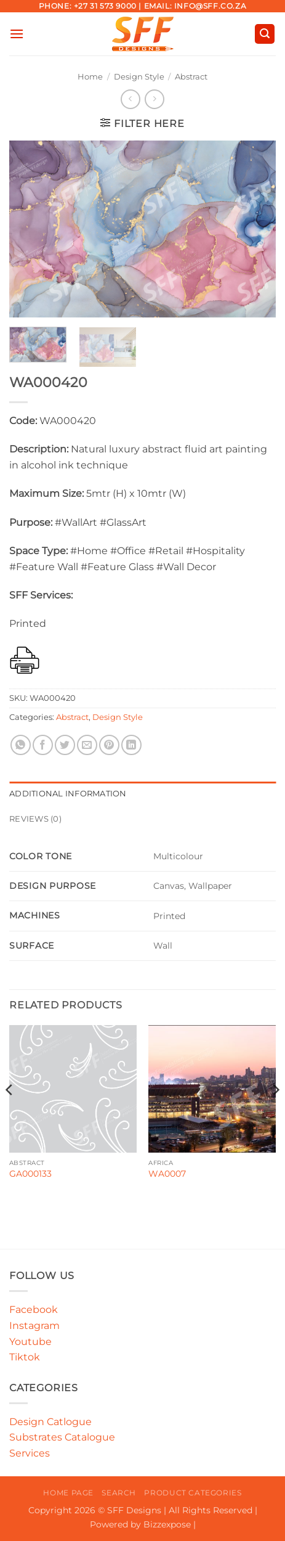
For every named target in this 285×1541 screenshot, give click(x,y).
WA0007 (167, 1174)
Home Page (68, 1492)
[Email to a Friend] (87, 745)
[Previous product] (154, 98)
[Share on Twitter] (65, 745)
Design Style (139, 76)
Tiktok (24, 1357)
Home (90, 76)
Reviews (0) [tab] (35, 819)
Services (29, 1453)
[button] (16, 33)
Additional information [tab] (68, 793)
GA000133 (30, 1174)
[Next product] (130, 98)
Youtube (30, 1341)
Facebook (33, 1309)
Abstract (191, 76)
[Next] (275, 1114)
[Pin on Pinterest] (109, 745)
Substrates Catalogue (62, 1437)
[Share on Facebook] (43, 745)
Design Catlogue (50, 1422)
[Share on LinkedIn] (131, 745)
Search (119, 1492)
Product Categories (192, 1492)
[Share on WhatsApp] (20, 745)
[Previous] (9, 1114)
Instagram (34, 1325)
